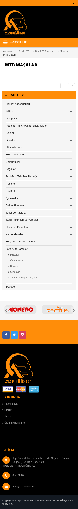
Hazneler (11, 190)
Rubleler (11, 183)
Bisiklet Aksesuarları (18, 103)
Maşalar (64, 51)
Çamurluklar (13, 161)
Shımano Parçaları (17, 227)
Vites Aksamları (15, 147)
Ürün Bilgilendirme (14, 422)
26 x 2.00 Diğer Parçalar (23, 277)
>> (71, 85)
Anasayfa (8, 51)
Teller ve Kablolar (16, 212)
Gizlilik (8, 410)
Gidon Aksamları (15, 205)
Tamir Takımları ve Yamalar (22, 219)
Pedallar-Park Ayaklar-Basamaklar (26, 125)
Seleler (10, 133)
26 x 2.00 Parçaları (44, 51)
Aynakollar (12, 198)
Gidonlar (15, 272)
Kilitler (9, 111)
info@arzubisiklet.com (24, 486)
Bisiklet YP (23, 51)
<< (64, 85)
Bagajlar (11, 169)
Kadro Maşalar (14, 234)
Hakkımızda (10, 403)
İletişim (8, 416)
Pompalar (11, 118)
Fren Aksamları (15, 154)
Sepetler (11, 286)
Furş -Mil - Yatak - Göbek (21, 241)
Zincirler (10, 140)
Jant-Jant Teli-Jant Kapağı (21, 176)
